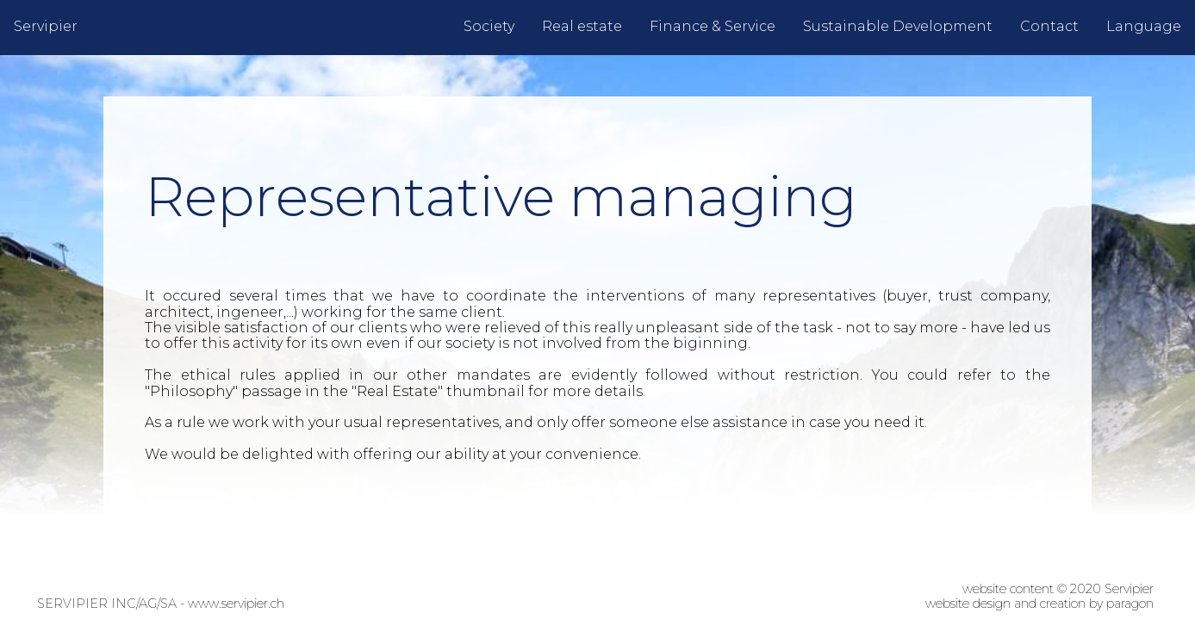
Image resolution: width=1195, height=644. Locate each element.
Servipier (46, 26)
